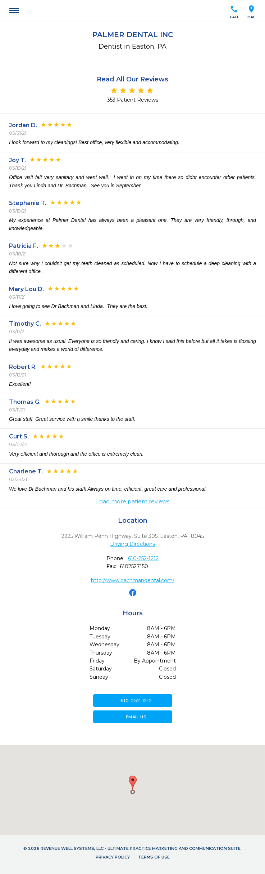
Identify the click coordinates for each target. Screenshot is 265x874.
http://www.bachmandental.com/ (132, 580)
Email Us (132, 717)
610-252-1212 (143, 558)
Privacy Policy (113, 857)
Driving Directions (132, 544)
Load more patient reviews (132, 501)
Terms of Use (154, 857)
